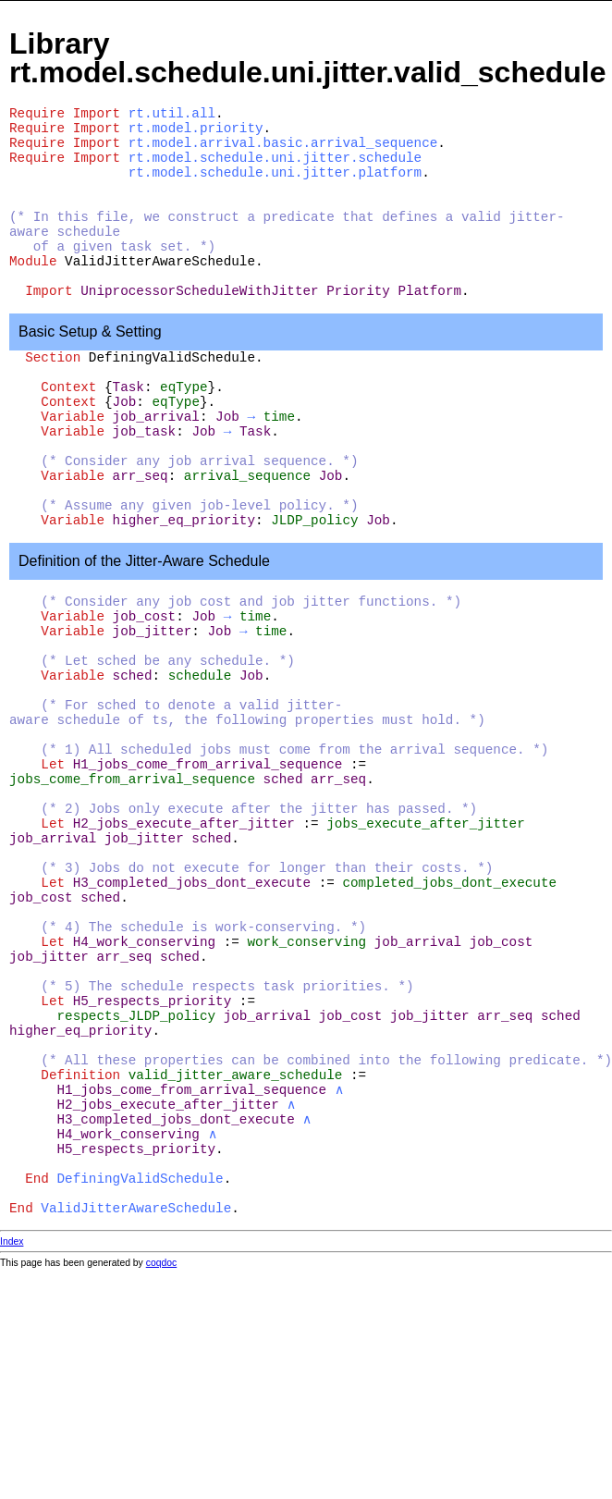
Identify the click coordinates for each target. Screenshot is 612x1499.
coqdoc (161, 1263)
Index (11, 1241)
